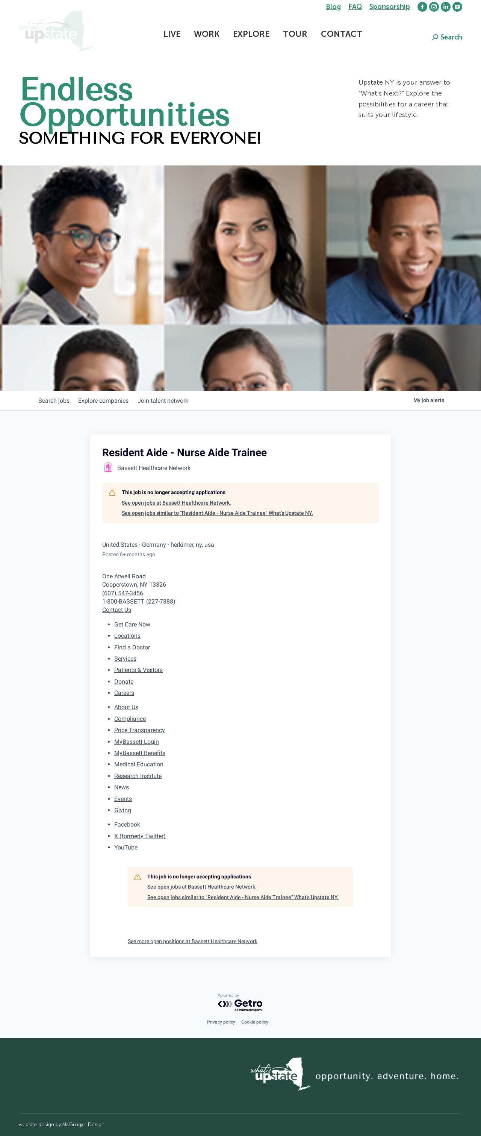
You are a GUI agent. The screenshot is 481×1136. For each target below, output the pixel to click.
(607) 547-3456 (122, 593)
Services (125, 658)
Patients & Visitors (138, 669)
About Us (126, 707)
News (121, 787)
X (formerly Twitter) (140, 836)
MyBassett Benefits (139, 753)
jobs (55, 400)
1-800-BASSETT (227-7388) (138, 601)
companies (108, 400)
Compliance (130, 718)
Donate (123, 681)
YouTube (126, 847)
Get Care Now (132, 624)
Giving (122, 810)
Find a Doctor (132, 647)
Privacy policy (221, 1022)
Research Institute (138, 776)
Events (123, 798)
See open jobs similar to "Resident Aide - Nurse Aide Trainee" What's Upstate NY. (217, 513)
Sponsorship (389, 7)
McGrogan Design (83, 1124)
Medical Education (138, 764)
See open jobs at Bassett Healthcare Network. (176, 503)
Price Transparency (139, 730)
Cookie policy (254, 1022)
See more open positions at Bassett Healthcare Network (192, 941)
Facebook (127, 824)
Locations (127, 635)
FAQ (355, 7)
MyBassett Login (136, 741)
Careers (124, 692)
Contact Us (116, 609)
